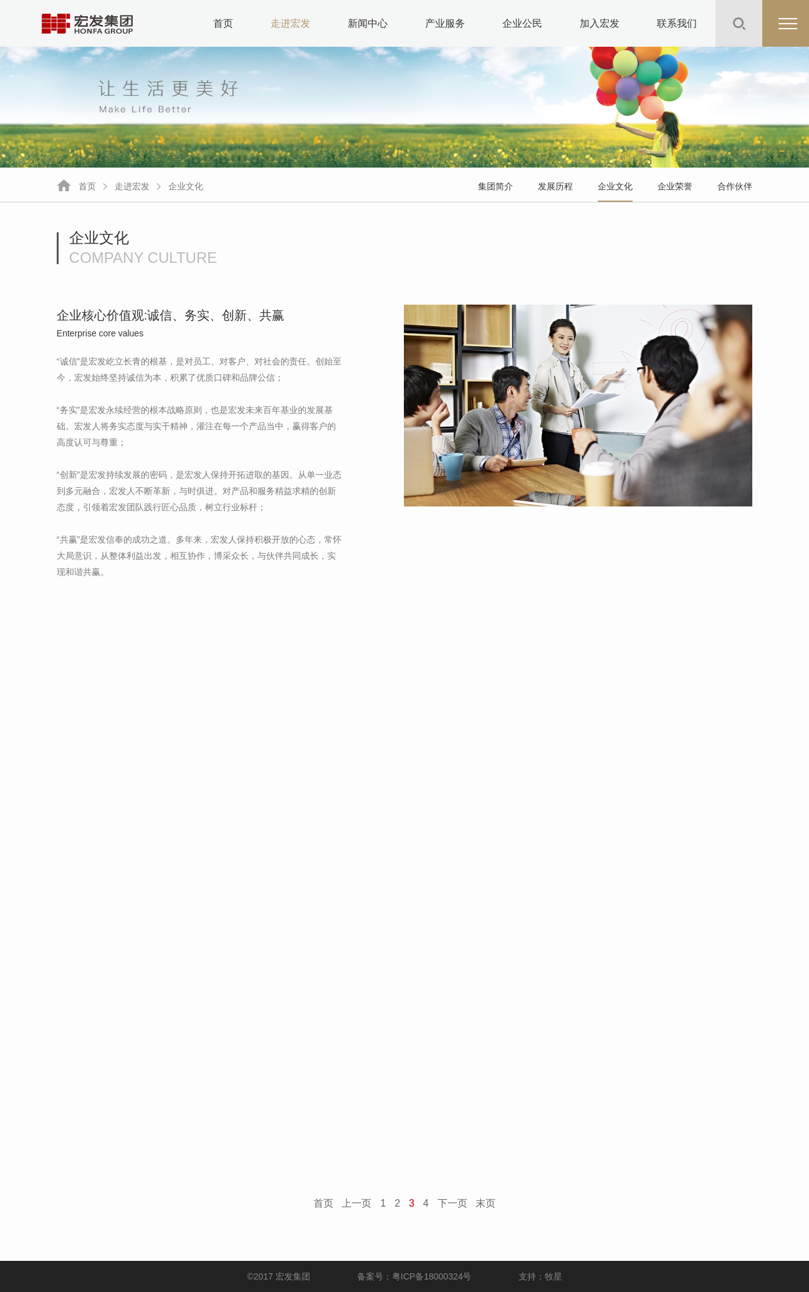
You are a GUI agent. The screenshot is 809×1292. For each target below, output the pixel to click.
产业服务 (445, 23)
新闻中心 (368, 23)
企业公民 (522, 23)
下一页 (452, 1203)
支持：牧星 (540, 1276)
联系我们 (677, 23)
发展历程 (555, 186)
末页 (485, 1203)
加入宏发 (600, 23)
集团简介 (495, 186)
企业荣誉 (675, 186)
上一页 (356, 1203)
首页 (223, 23)
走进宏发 (290, 23)
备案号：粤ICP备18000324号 (414, 1276)
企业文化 (185, 186)
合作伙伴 (734, 186)
